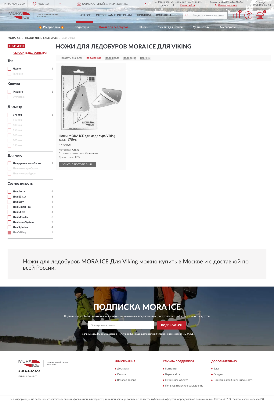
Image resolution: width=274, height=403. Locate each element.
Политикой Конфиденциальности (136, 334)
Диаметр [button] (15, 107)
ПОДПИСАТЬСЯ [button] (171, 325)
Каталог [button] (85, 15)
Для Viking (19, 232)
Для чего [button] (15, 155)
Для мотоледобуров (25, 168)
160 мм (17, 135)
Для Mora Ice (21, 217)
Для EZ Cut (19, 196)
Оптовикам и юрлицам (114, 15)
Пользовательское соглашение (184, 386)
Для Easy (18, 202)
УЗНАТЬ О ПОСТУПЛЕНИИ (77, 164)
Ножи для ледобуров (113, 27)
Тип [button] (10, 61)
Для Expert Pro (22, 207)
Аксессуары (228, 27)
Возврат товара (126, 380)
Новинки (144, 15)
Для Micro (19, 212)
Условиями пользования (169, 334)
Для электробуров (24, 173)
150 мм (17, 130)
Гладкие (18, 92)
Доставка (123, 369)
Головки (18, 74)
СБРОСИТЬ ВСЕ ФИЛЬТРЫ (30, 53)
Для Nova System (23, 222)
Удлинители (201, 27)
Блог (216, 369)
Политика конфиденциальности (233, 380)
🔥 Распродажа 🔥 (51, 27)
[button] (226, 5)
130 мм (17, 125)
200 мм (17, 140)
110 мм (17, 120)
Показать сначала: (71, 58)
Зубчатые (18, 97)
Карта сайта (172, 374)
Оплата (121, 374)
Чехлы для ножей (170, 27)
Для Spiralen (20, 227)
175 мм (17, 115)
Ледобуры (81, 27)
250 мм (17, 145)
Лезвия (17, 68)
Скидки (218, 374)
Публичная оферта (176, 380)
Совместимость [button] (20, 183)
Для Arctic (19, 191)
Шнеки (143, 27)
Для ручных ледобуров (27, 163)
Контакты (163, 15)
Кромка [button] (14, 84)
